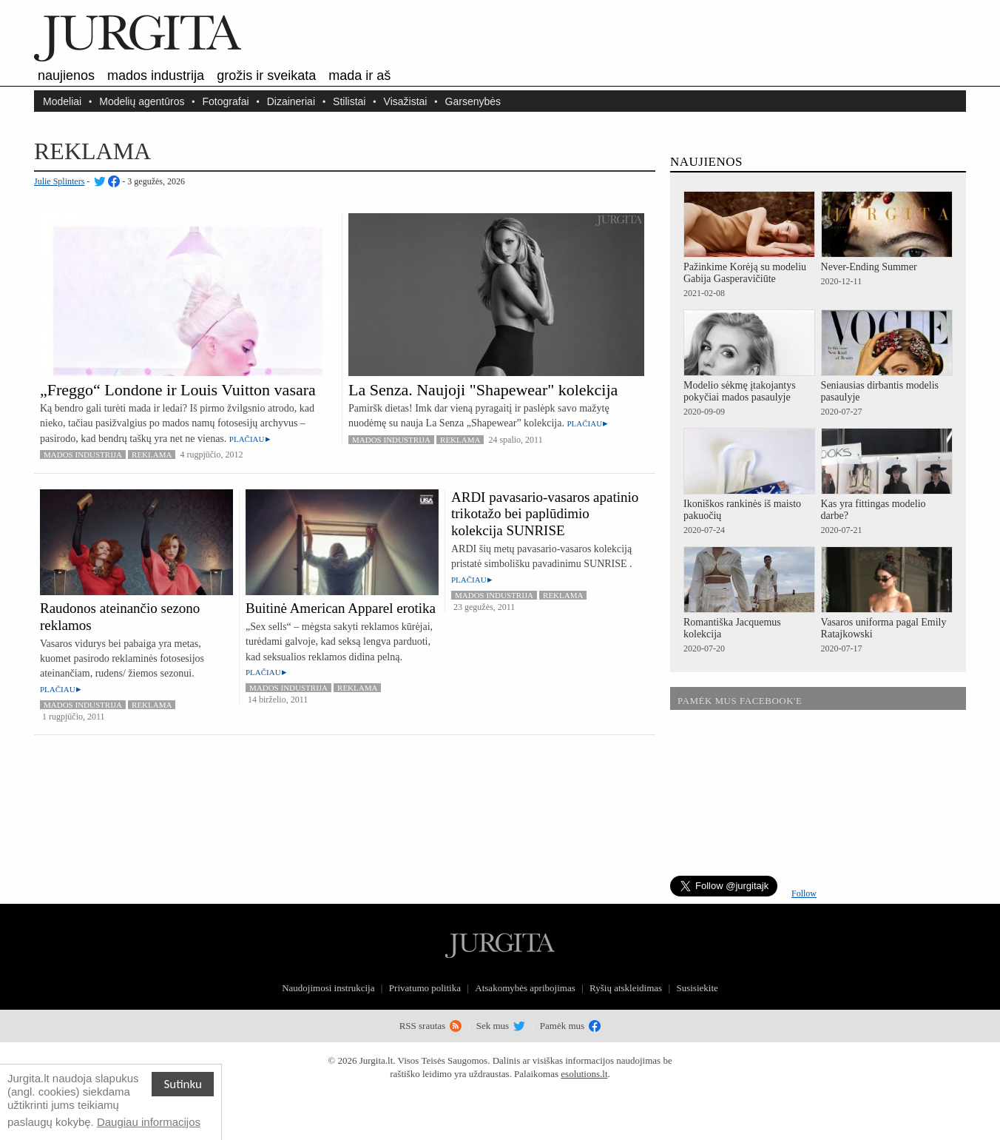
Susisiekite (696, 987)
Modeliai (62, 101)
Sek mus (501, 1025)
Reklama (152, 454)
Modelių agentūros (141, 101)
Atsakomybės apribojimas (525, 987)
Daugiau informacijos (148, 1122)
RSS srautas (430, 1025)
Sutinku (182, 1084)
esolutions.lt (584, 1073)
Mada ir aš (359, 75)
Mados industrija (155, 75)
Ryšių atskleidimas (625, 987)
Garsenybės (473, 101)
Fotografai (226, 101)
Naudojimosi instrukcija (328, 987)
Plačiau (247, 439)
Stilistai (349, 101)
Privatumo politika (425, 987)
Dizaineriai (291, 101)
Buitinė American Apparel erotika (341, 608)
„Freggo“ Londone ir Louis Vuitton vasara (178, 389)
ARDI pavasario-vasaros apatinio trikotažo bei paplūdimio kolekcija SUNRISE (544, 514)
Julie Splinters (59, 181)
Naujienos (66, 75)
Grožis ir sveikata (266, 75)
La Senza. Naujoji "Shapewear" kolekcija (483, 389)
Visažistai (406, 101)
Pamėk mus (570, 1025)
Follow (804, 893)
